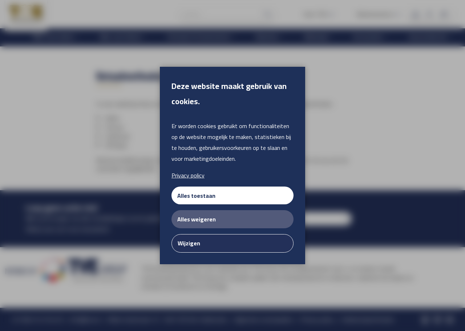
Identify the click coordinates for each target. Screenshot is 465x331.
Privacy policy (188, 175)
